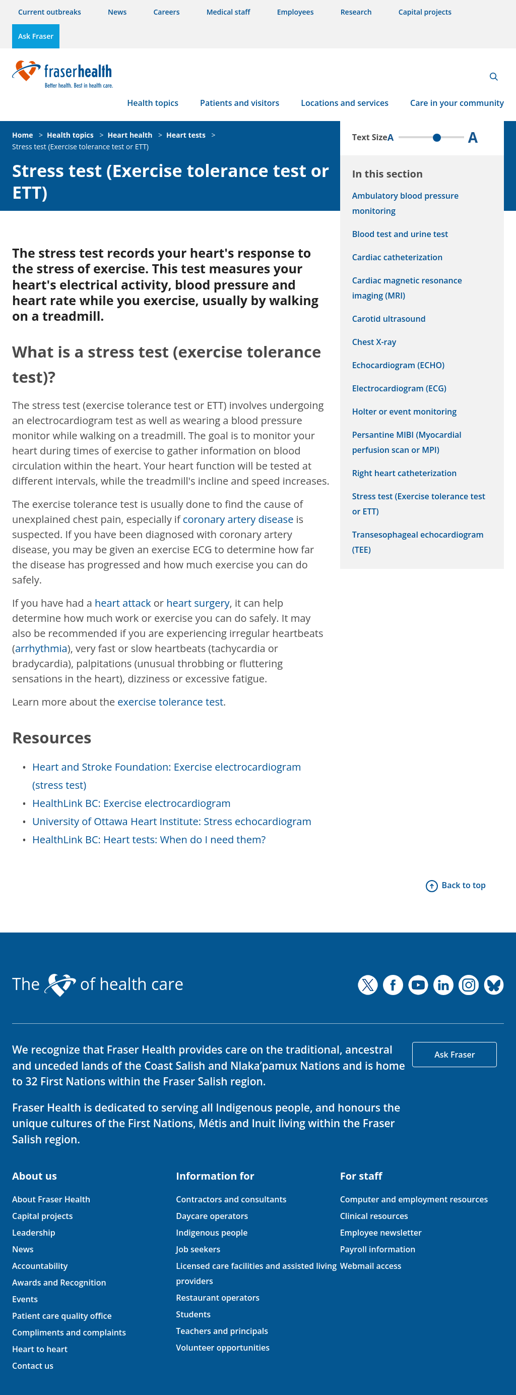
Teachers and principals (222, 1330)
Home (22, 135)
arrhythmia (41, 648)
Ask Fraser (35, 36)
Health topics (152, 102)
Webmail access (371, 1265)
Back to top (464, 885)
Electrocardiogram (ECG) (399, 388)
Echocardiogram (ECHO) (398, 365)
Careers (166, 12)
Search (494, 77)
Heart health (129, 135)
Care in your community (457, 102)
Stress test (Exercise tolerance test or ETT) (80, 146)
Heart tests (186, 135)
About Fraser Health (51, 1199)
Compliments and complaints (69, 1332)
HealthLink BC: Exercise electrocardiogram (131, 803)
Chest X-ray (374, 341)
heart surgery (197, 603)
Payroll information (378, 1249)
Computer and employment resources (414, 1199)
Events (25, 1299)
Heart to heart (40, 1349)
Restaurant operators (218, 1297)
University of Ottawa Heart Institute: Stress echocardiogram (171, 821)
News (117, 12)
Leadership (33, 1232)
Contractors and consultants (231, 1199)
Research (356, 12)
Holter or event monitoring (404, 411)
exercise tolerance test (170, 702)
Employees (295, 12)
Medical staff (228, 12)
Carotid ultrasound (389, 318)
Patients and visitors (239, 102)
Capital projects (425, 12)
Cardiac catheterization (397, 257)
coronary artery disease (238, 519)
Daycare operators (212, 1216)
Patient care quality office (62, 1315)
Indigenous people (211, 1232)
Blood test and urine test (400, 234)
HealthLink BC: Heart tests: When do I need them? (149, 839)
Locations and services (345, 102)
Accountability (40, 1265)
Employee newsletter (381, 1232)
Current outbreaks (49, 12)
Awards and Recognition (59, 1282)
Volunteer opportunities (223, 1347)
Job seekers (198, 1249)
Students (193, 1314)
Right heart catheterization (404, 473)
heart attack (123, 603)
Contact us (32, 1365)
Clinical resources (374, 1216)
